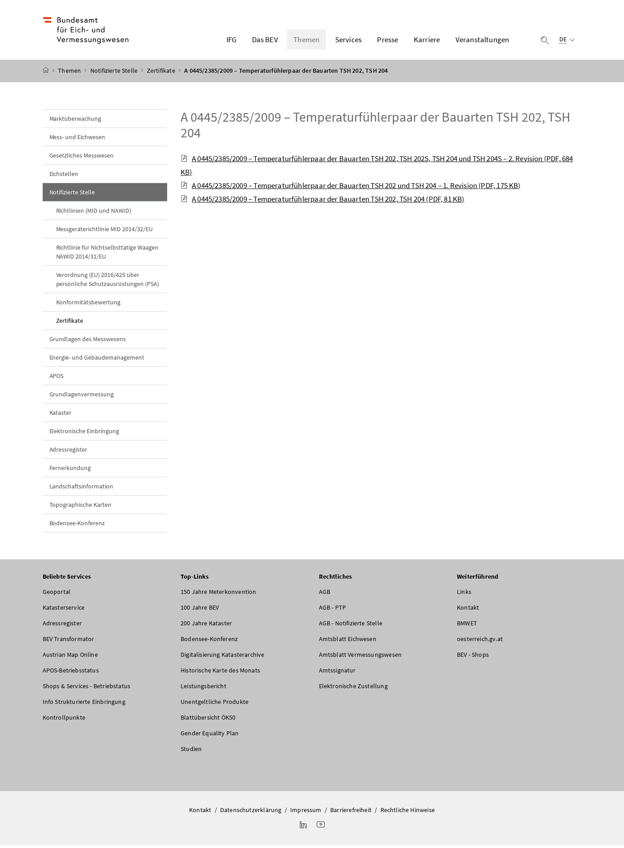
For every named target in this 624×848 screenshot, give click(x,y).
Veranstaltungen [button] (482, 41)
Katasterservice (64, 610)
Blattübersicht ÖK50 (208, 720)
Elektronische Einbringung (84, 433)
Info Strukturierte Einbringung (84, 704)
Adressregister (68, 452)
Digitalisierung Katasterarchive (222, 657)
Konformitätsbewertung (88, 304)
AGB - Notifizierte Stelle (350, 625)
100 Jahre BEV (200, 610)
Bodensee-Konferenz (77, 525)
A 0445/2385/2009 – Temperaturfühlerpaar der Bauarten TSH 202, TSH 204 (376, 126)
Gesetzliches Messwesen (81, 158)
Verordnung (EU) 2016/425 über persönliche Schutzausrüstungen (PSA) (107, 281)
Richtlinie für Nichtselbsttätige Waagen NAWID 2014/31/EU (107, 254)
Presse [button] (387, 41)
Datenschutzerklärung (251, 812)
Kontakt (468, 610)
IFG (231, 41)
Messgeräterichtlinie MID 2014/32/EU (104, 231)
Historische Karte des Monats (220, 672)
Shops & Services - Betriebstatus (87, 688)
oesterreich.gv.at (480, 641)
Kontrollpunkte (64, 720)
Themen (70, 73)
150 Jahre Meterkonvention (218, 594)
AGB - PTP (332, 610)
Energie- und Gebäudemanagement (97, 360)
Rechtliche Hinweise (408, 812)
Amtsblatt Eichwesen (347, 641)
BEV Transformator (68, 641)
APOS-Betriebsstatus (71, 672)
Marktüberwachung (75, 121)
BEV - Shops (473, 657)
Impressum (306, 812)
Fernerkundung (70, 470)
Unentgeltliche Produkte (214, 704)
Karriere (427, 41)
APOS (56, 378)
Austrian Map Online (70, 657)
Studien (191, 751)
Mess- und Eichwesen (77, 139)
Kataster (60, 415)
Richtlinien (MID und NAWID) (94, 213)
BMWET (467, 625)
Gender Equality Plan (210, 735)
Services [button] (348, 41)
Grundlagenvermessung (81, 396)
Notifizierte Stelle (114, 73)
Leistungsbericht (203, 688)
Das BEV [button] (265, 41)
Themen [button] (306, 41)
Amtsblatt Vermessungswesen (360, 657)
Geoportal (57, 594)
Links (464, 594)
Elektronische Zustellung (353, 688)
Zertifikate (162, 73)
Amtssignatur (337, 672)
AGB (325, 594)
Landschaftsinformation (81, 488)
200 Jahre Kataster (206, 625)
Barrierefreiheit (351, 812)
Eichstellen (64, 176)
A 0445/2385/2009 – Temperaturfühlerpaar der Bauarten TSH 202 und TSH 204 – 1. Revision (351, 188)
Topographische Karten (80, 507)
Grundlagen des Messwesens (87, 341)
